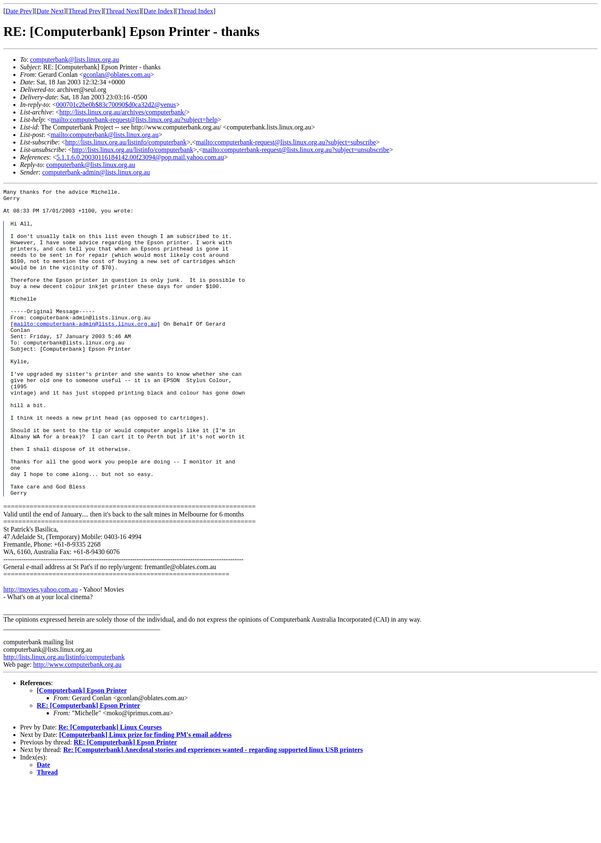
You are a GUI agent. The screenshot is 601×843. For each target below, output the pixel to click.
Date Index (158, 11)
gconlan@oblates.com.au (116, 74)
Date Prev (18, 11)
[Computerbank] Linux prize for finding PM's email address (145, 794)
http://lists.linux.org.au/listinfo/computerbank (126, 142)
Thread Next (122, 11)
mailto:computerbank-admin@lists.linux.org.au (85, 350)
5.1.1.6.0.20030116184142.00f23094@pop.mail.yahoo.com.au (140, 157)
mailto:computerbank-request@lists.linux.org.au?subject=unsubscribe (295, 149)
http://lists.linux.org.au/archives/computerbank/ (122, 112)
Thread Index (195, 11)
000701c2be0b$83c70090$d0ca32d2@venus (116, 104)
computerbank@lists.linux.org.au (74, 59)
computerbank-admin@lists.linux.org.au (96, 172)
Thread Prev (84, 11)
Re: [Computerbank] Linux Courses (110, 787)
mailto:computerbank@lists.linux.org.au (104, 134)
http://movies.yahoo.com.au (40, 649)
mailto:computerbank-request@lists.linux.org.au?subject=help (134, 119)
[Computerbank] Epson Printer (82, 750)
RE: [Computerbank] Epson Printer (88, 765)
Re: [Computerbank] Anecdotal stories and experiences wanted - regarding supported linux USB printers (213, 809)
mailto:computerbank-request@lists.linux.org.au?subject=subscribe (286, 142)
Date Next (50, 11)
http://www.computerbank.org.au (77, 724)
